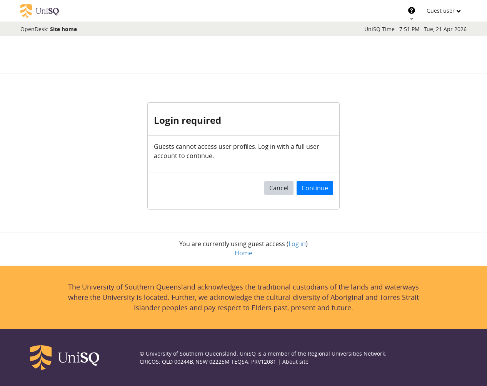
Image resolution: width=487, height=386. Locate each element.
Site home (63, 29)
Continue (315, 188)
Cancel (279, 188)
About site (295, 361)
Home (243, 253)
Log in (297, 244)
